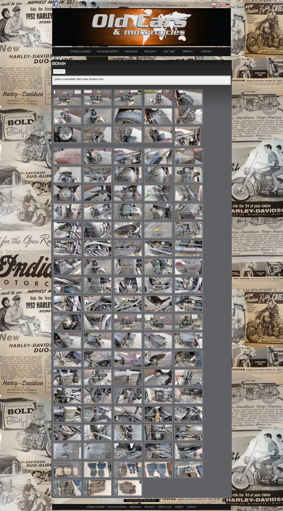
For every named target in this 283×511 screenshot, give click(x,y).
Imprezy (188, 51)
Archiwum (131, 51)
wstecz (59, 71)
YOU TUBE (169, 51)
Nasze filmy (164, 507)
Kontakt (206, 51)
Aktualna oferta (107, 51)
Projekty (150, 51)
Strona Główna (80, 51)
